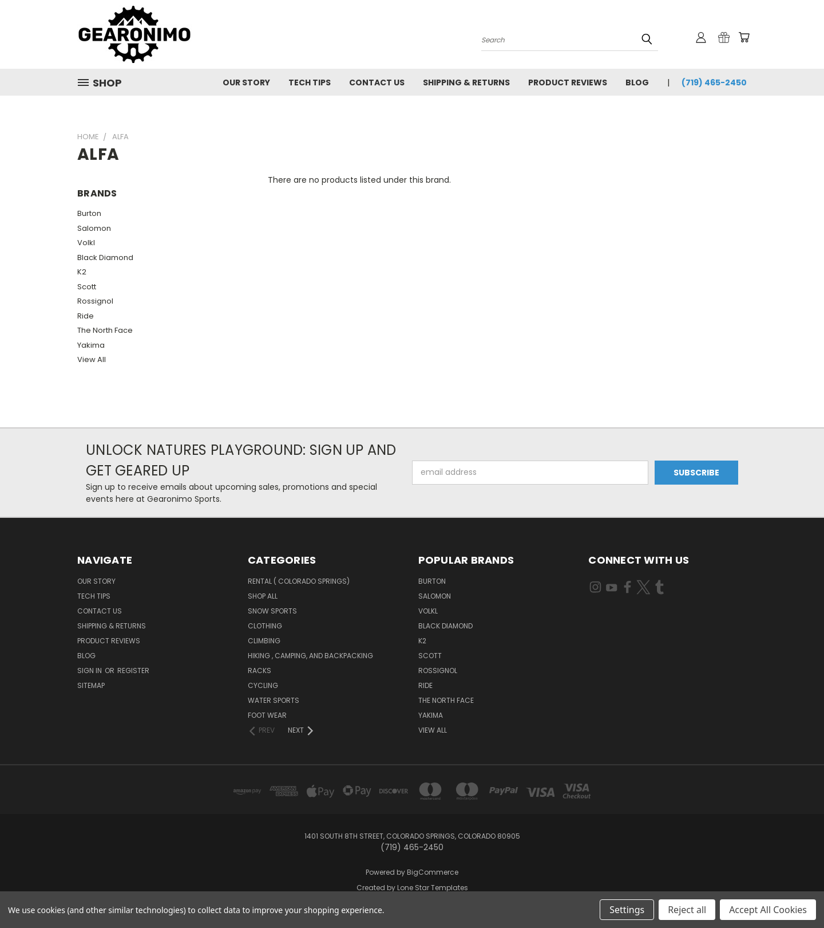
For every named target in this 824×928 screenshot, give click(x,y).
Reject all (687, 909)
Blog (637, 82)
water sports (273, 700)
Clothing (265, 626)
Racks (259, 670)
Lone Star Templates (432, 887)
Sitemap (91, 685)
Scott (86, 286)
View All (91, 359)
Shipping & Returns (466, 82)
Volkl (86, 242)
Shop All (263, 596)
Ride (85, 315)
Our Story (246, 82)
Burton (89, 213)
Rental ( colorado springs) (299, 581)
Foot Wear (267, 715)
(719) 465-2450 (714, 82)
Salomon (94, 228)
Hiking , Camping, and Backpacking (310, 655)
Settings (626, 909)
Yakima (91, 345)
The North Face (105, 330)
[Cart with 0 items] (744, 37)
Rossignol (95, 301)
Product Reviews (567, 82)
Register (133, 670)
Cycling (263, 685)
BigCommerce (432, 872)
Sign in (90, 670)
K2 (81, 271)
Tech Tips (309, 82)
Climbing (264, 641)
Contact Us (377, 82)
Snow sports (272, 611)
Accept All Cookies (768, 909)
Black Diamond (105, 257)
